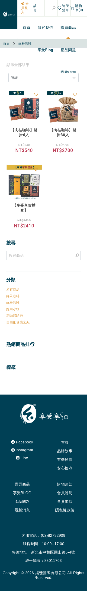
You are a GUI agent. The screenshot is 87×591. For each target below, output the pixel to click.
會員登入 (25, 8)
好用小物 (13, 309)
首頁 (65, 442)
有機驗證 (64, 460)
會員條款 (64, 501)
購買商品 (22, 484)
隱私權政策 (64, 510)
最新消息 (22, 510)
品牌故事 (64, 451)
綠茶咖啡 (13, 296)
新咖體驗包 (14, 315)
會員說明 (64, 493)
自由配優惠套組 (18, 322)
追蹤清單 (63, 8)
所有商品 (13, 289)
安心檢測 (64, 468)
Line (22, 458)
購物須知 (64, 484)
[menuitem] (26, 28)
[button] (74, 77)
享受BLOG (22, 493)
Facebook (22, 442)
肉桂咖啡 (13, 302)
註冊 (35, 8)
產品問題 (22, 501)
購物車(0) (77, 8)
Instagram (22, 450)
